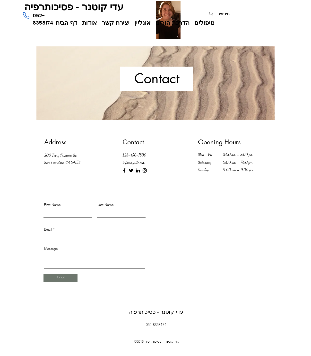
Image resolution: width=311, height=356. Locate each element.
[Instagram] (144, 170)
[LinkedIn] (138, 170)
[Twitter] (131, 170)
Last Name (105, 204)
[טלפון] (26, 15)
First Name (52, 204)
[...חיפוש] (243, 14)
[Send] (60, 278)
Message (51, 248)
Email (48, 229)
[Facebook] (124, 170)
